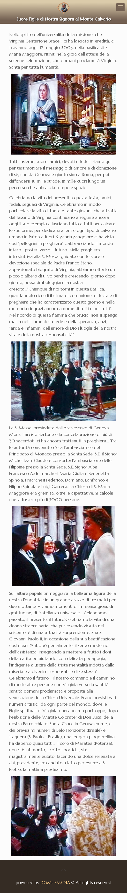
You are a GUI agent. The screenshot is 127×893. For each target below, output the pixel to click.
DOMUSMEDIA (55, 882)
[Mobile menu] (120, 7)
